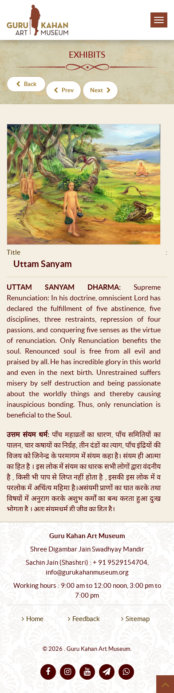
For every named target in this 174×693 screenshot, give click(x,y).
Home (35, 618)
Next (100, 90)
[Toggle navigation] (158, 20)
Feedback (86, 618)
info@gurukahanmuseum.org (87, 572)
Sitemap (138, 618)
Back (26, 84)
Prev (64, 90)
